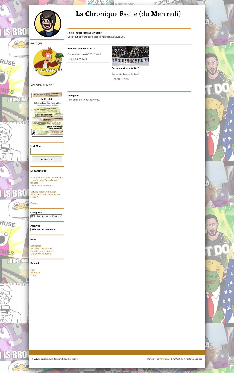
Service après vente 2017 (81, 48)
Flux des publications (41, 248)
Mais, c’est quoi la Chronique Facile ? (45, 195)
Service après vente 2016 (43, 191)
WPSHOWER (165, 359)
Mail (32, 269)
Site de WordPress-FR (41, 253)
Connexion (35, 245)
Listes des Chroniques (41, 185)
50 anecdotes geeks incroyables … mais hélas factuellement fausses (46, 180)
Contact (34, 203)
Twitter (33, 275)
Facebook (35, 272)
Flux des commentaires (42, 251)
